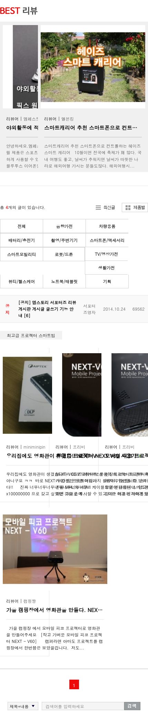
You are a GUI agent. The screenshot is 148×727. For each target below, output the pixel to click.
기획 (107, 281)
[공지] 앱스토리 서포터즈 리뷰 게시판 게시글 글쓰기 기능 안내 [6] (47, 308)
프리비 (79, 447)
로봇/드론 (64, 254)
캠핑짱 (29, 601)
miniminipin (34, 447)
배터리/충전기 (21, 240)
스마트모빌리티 (21, 254)
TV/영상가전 (106, 254)
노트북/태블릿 (64, 281)
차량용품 (107, 226)
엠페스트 (31, 119)
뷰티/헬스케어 (21, 281)
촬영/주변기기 (64, 240)
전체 (22, 226)
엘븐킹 (67, 119)
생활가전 (106, 267)
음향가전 (64, 226)
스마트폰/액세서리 (107, 240)
